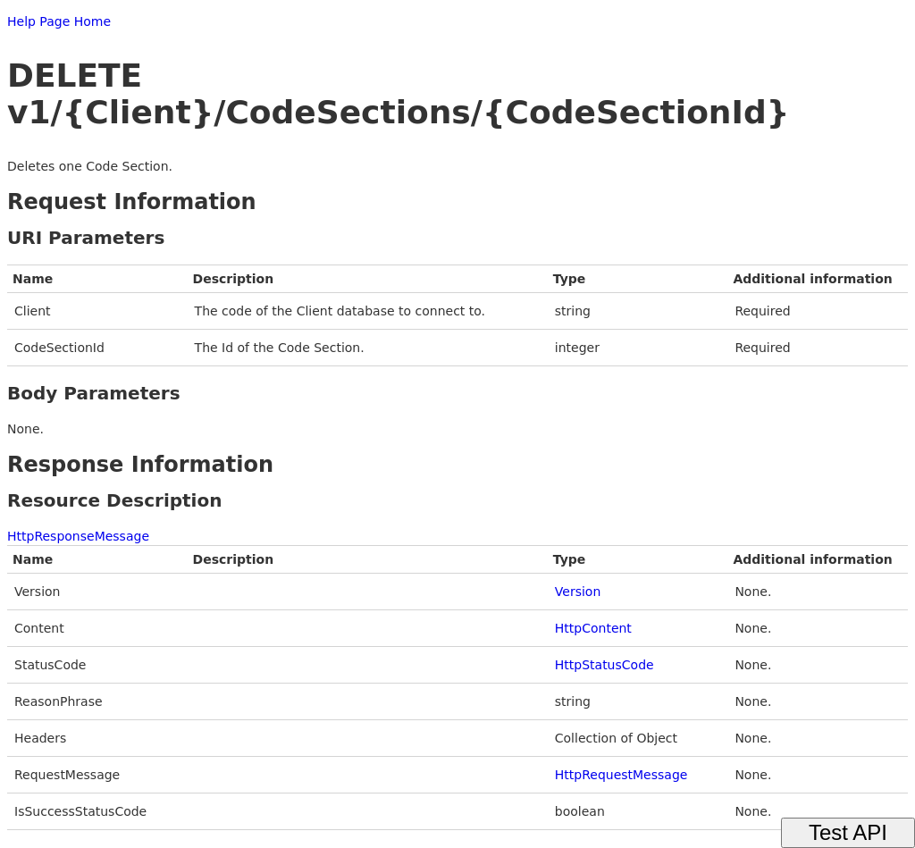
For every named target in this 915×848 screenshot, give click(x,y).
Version (577, 591)
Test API (848, 832)
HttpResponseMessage (78, 536)
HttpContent (593, 628)
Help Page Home (59, 21)
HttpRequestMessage (621, 775)
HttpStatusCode (604, 665)
